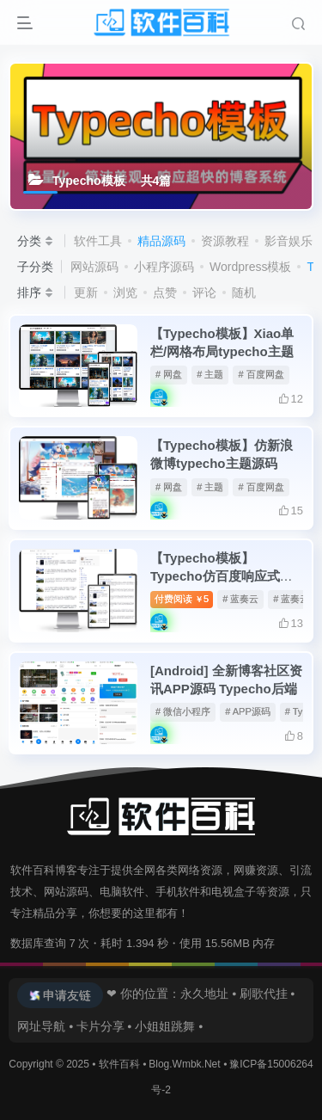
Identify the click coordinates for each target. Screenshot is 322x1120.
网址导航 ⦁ (45, 1026)
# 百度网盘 (260, 374)
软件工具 (98, 241)
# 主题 (210, 374)
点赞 (165, 292)
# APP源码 (247, 711)
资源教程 (225, 241)
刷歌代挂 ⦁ (267, 993)
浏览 (125, 292)
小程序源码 (164, 267)
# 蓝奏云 (240, 599)
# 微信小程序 (182, 711)
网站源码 (94, 267)
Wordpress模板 (250, 267)
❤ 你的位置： (141, 993)
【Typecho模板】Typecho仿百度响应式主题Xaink (221, 576)
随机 (244, 292)
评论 (204, 292)
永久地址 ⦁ (208, 993)
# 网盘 (168, 374)
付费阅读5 (182, 599)
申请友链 (67, 995)
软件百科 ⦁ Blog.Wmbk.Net (161, 1064)
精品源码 (161, 241)
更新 (86, 292)
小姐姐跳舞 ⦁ (169, 1026)
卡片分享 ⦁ (104, 1026)
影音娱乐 (288, 241)
